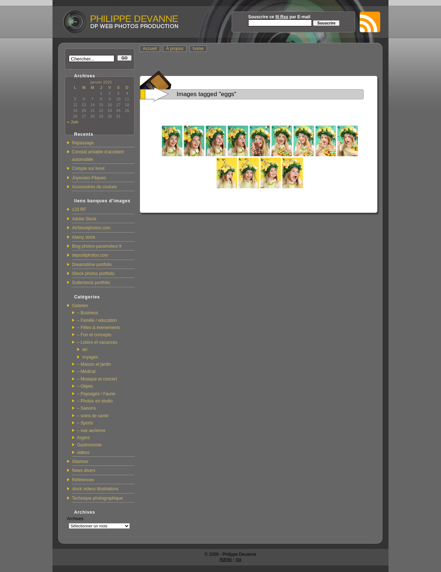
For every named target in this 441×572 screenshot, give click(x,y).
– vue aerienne (91, 430)
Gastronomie (89, 444)
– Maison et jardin (94, 364)
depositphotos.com (90, 255)
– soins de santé (92, 415)
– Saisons (86, 408)
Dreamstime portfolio (92, 264)
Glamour (80, 461)
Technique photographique (97, 498)
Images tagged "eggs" (206, 94)
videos (83, 452)
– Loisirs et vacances (97, 342)
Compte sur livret (88, 168)
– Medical (86, 371)
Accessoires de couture (94, 186)
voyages (90, 357)
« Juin (72, 122)
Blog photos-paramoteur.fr (97, 246)
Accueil (150, 48)
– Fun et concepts (94, 334)
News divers (83, 470)
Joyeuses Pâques (89, 177)
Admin (226, 559)
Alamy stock (83, 237)
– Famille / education (97, 320)
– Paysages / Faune (96, 393)
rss (238, 559)
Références (83, 479)
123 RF (79, 209)
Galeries (80, 305)
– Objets (85, 386)
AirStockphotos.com (91, 227)
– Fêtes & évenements (98, 327)
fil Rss (281, 16)
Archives (75, 518)
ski (84, 349)
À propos (174, 48)
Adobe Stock (84, 218)
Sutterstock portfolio (91, 282)
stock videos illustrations (95, 488)
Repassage (83, 142)
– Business (87, 312)
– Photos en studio (95, 401)
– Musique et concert (97, 379)
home (198, 48)
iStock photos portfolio (93, 273)
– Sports (85, 422)
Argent (83, 437)
